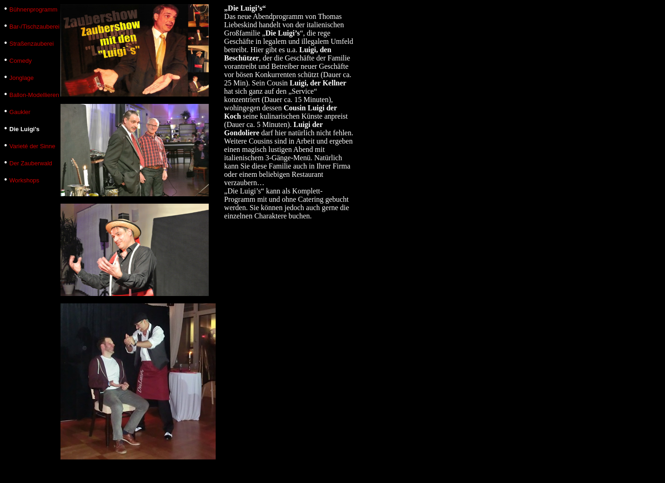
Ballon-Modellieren (34, 94)
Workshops (24, 180)
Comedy (20, 60)
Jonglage (21, 77)
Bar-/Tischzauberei (34, 26)
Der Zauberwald (30, 163)
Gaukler (19, 112)
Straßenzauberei (31, 43)
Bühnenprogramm (33, 9)
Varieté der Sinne (32, 146)
